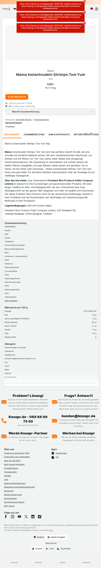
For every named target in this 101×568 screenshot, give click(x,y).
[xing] (39, 516)
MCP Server (9, 506)
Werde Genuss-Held (13, 494)
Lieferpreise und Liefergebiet (17, 457)
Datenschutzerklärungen (15, 483)
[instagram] (12, 516)
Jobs (6, 479)
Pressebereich (10, 472)
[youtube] (19, 516)
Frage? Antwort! (78, 396)
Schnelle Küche (24, 119)
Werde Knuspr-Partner (28, 433)
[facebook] (5, 516)
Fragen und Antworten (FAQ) (16, 453)
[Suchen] (62, 561)
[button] (96, 9)
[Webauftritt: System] (37, 549)
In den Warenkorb (17, 97)
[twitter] (26, 516)
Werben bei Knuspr (78, 433)
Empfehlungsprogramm (14, 502)
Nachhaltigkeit (10, 498)
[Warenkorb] (86, 561)
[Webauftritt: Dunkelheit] (64, 549)
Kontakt (7, 476)
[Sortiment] (38, 561)
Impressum (9, 491)
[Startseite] (14, 561)
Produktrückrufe (11, 468)
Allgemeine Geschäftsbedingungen (19, 487)
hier (51, 530)
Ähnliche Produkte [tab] (59, 134)
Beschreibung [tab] (12, 134)
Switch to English (56, 537)
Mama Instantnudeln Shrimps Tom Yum (50, 74)
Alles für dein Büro (12, 460)
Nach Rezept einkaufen (14, 464)
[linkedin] (33, 516)
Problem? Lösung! (28, 396)
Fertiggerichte (41, 119)
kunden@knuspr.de (78, 416)
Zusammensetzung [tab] (34, 134)
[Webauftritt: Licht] (49, 549)
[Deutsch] (91, 9)
